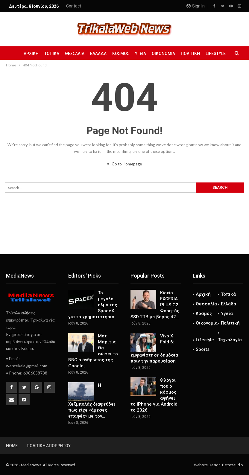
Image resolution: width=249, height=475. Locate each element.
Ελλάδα (98, 53)
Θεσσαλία (74, 53)
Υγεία (140, 53)
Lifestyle (216, 53)
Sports (202, 349)
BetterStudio (232, 465)
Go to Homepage (124, 164)
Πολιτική (190, 53)
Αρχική (31, 53)
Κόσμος (120, 53)
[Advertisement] (124, 234)
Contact (73, 6)
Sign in (195, 6)
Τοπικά (51, 53)
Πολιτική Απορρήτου (48, 445)
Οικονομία (163, 53)
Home (12, 445)
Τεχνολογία (230, 339)
